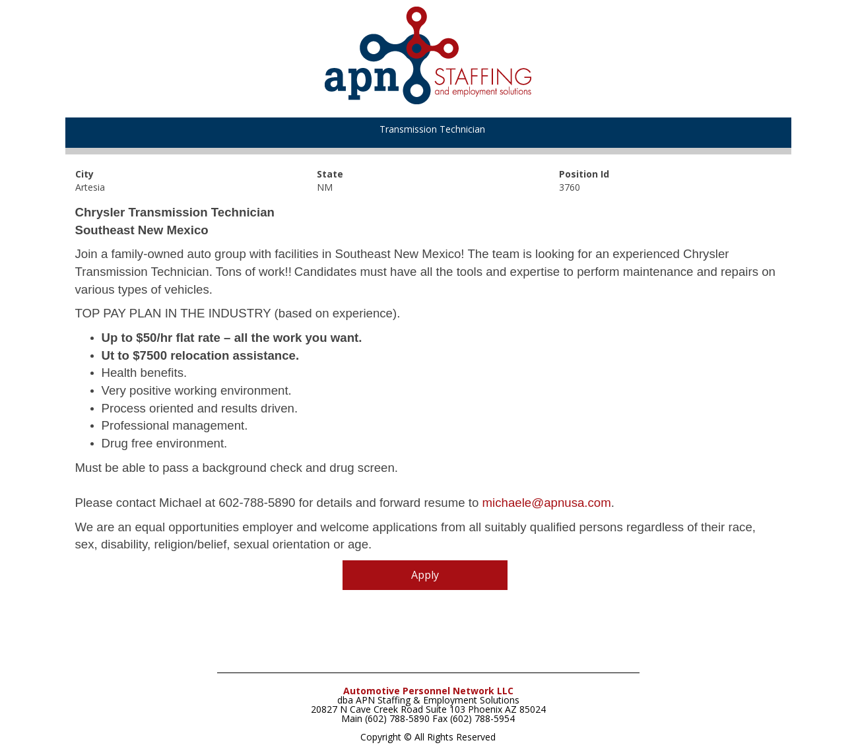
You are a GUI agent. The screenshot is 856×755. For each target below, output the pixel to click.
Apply (425, 575)
